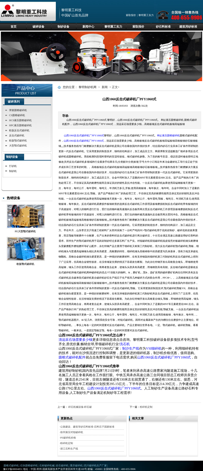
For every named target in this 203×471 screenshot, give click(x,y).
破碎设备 (38, 26)
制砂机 (13, 171)
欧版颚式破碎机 (18, 140)
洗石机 (125, 344)
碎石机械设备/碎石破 (80, 406)
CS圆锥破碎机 (17, 115)
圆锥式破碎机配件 (72, 357)
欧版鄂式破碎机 (25, 264)
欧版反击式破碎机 (19, 130)
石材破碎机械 (47, 465)
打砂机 (13, 166)
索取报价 (131, 15)
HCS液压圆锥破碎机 (20, 120)
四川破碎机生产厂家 (95, 465)
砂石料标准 (163, 26)
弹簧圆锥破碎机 (18, 110)
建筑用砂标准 (188, 26)
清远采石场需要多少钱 (75, 339)
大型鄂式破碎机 (18, 145)
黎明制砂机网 (87, 87)
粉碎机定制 (146, 406)
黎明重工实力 (146, 15)
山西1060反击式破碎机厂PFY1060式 (84, 135)
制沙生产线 (130, 348)
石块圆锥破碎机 (29, 465)
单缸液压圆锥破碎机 (168, 135)
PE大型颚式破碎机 (25, 231)
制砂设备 (63, 26)
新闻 (105, 87)
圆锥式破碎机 (11, 465)
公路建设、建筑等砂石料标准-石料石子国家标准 (87, 426)
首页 (13, 26)
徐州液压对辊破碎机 (71, 432)
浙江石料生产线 (69, 448)
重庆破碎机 (76, 465)
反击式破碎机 (16, 135)
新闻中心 (88, 26)
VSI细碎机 (154, 348)
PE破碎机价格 (68, 437)
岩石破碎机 (62, 465)
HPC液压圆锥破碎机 (20, 125)
